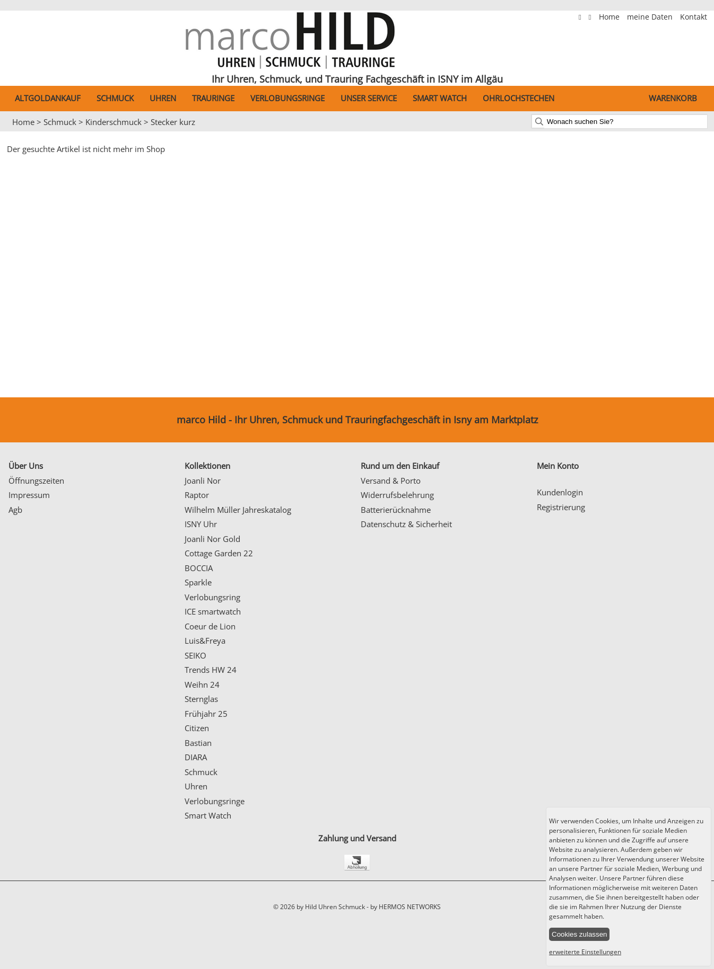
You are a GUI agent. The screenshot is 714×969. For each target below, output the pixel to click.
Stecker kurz (173, 122)
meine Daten (651, 17)
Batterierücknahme (396, 509)
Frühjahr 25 (206, 713)
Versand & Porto (391, 480)
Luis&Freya (205, 640)
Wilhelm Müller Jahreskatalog (238, 509)
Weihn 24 (202, 684)
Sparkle (198, 582)
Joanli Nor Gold (212, 539)
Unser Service (369, 98)
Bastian (198, 742)
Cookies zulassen (579, 934)
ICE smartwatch (213, 611)
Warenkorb (673, 98)
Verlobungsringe (287, 98)
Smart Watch (440, 98)
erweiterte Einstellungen (585, 951)
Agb (15, 509)
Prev (14, 131)
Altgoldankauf (48, 98)
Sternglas (201, 699)
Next (700, 131)
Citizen (197, 728)
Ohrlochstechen (518, 98)
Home (610, 17)
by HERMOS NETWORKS (405, 906)
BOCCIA (199, 568)
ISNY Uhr (201, 524)
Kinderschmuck (113, 122)
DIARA (196, 757)
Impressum (29, 495)
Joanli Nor (203, 480)
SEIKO (195, 655)
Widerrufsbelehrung (397, 495)
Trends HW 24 (211, 669)
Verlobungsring (212, 597)
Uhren (163, 98)
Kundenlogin (560, 492)
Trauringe (213, 98)
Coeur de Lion (210, 626)
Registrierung (561, 507)
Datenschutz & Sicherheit (406, 524)
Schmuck (115, 98)
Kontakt (693, 17)
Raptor (197, 495)
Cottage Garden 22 (219, 553)
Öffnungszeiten (36, 480)
